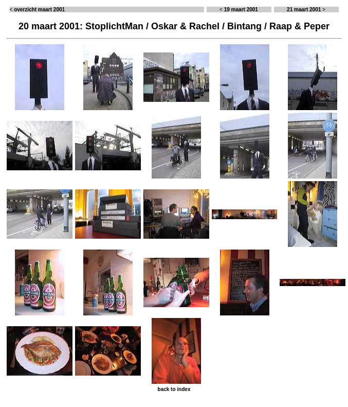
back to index (174, 389)
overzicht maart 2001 (39, 9)
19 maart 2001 (241, 9)
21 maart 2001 (304, 9)
